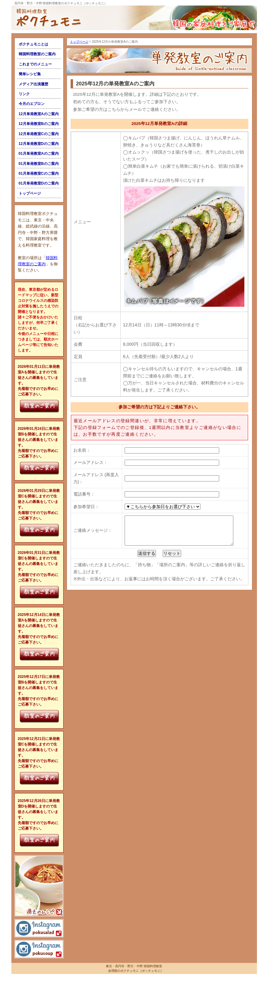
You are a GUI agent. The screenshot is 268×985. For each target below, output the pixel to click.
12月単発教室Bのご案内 (39, 124)
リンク (24, 94)
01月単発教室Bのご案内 (39, 164)
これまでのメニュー (35, 64)
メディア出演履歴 (33, 84)
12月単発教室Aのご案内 (39, 114)
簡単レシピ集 (30, 74)
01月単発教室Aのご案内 (39, 153)
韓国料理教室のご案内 (37, 54)
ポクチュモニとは (33, 44)
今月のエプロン (32, 104)
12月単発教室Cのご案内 (39, 134)
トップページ (30, 193)
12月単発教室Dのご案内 (39, 144)
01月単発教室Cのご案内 (39, 173)
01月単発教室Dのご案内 (39, 183)
